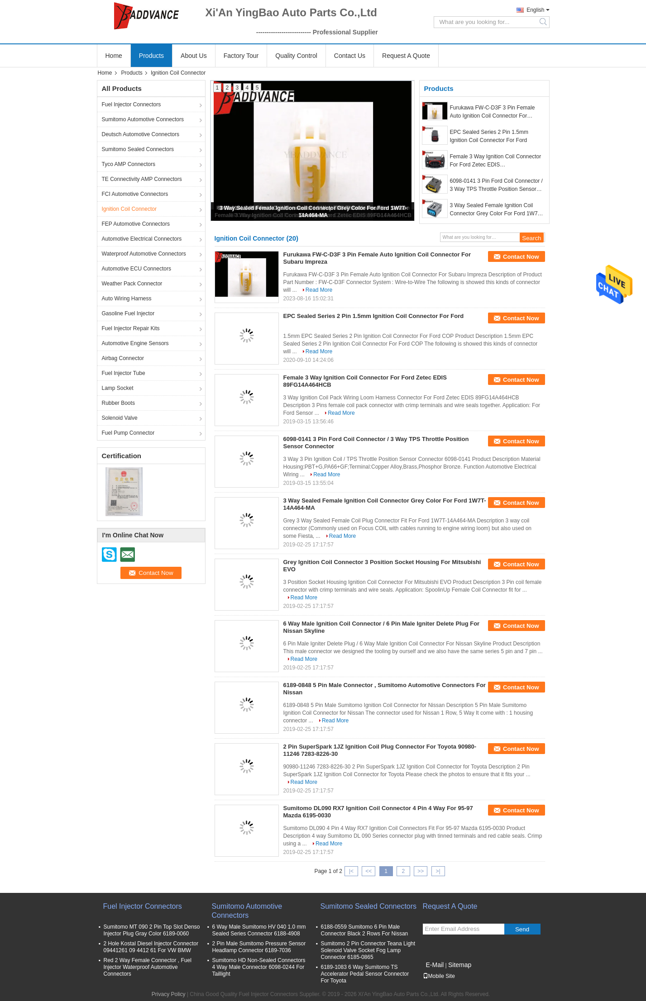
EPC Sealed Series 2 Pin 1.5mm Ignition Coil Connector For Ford (489, 136)
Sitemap (459, 964)
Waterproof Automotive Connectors (144, 254)
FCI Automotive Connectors (135, 194)
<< (368, 871)
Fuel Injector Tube (123, 373)
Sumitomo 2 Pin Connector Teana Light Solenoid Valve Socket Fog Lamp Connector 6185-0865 (368, 950)
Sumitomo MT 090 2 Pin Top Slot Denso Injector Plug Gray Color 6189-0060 (152, 930)
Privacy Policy (169, 994)
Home (113, 55)
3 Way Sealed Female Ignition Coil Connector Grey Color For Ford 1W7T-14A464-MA (496, 210)
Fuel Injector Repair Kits (131, 328)
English (535, 10)
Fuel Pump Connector (128, 433)
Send (522, 929)
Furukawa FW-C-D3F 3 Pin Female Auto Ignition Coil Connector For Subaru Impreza (492, 112)
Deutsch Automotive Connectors (140, 134)
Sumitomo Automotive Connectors (143, 119)
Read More (319, 290)
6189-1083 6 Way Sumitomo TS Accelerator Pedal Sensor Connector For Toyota (365, 974)
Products (151, 55)
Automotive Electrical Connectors (142, 239)
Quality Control (296, 55)
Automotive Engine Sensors (135, 343)
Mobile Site (439, 976)
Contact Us (349, 55)
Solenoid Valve (120, 418)
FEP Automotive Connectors (136, 224)
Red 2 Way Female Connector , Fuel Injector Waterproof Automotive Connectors (147, 967)
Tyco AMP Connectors (129, 164)
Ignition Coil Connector (129, 209)
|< (351, 871)
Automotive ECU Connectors (136, 269)
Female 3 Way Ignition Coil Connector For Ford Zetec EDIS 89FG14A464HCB (495, 161)
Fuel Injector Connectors (131, 104)
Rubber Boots (118, 403)
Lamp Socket (118, 388)
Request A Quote (406, 55)
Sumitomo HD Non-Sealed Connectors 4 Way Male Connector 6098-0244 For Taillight (259, 967)
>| (437, 871)
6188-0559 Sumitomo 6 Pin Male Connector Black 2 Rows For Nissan (364, 930)
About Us (194, 55)
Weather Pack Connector (132, 283)
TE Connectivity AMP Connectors (142, 179)
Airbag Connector (123, 358)
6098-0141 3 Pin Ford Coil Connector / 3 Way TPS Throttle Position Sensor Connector (496, 185)
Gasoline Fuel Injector (128, 313)
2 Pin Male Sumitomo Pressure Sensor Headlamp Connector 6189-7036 (259, 947)
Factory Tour (241, 55)
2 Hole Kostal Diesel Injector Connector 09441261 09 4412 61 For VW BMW (151, 947)
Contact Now (521, 256)
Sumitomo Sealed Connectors (138, 149)
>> (420, 871)
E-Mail (435, 964)
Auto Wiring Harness (127, 298)
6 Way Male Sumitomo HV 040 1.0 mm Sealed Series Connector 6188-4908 (259, 930)
